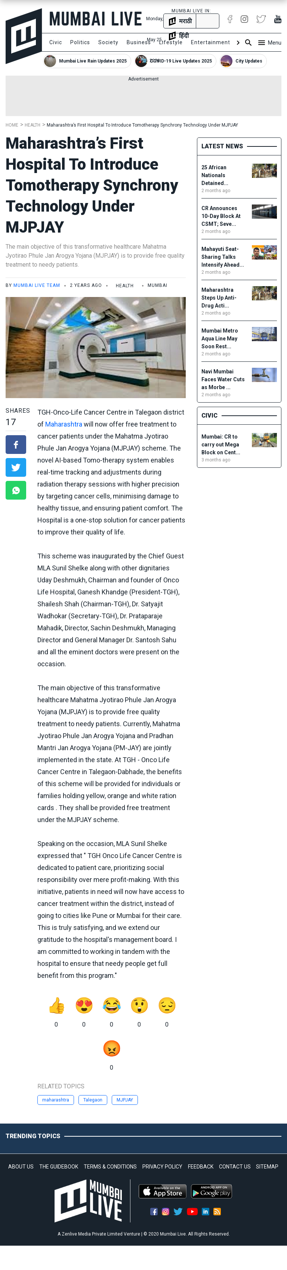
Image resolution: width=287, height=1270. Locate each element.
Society (108, 42)
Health (32, 125)
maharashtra (55, 1100)
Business (139, 42)
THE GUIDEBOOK (58, 1167)
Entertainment (210, 42)
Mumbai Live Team (36, 285)
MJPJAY (125, 1100)
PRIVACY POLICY (162, 1167)
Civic (55, 42)
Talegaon (92, 1100)
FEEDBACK (200, 1167)
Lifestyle (171, 42)
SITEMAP (267, 1167)
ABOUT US (21, 1167)
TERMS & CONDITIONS (110, 1167)
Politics (80, 42)
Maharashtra (63, 424)
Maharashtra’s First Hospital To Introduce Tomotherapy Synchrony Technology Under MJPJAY (142, 125)
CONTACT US (235, 1167)
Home (12, 125)
